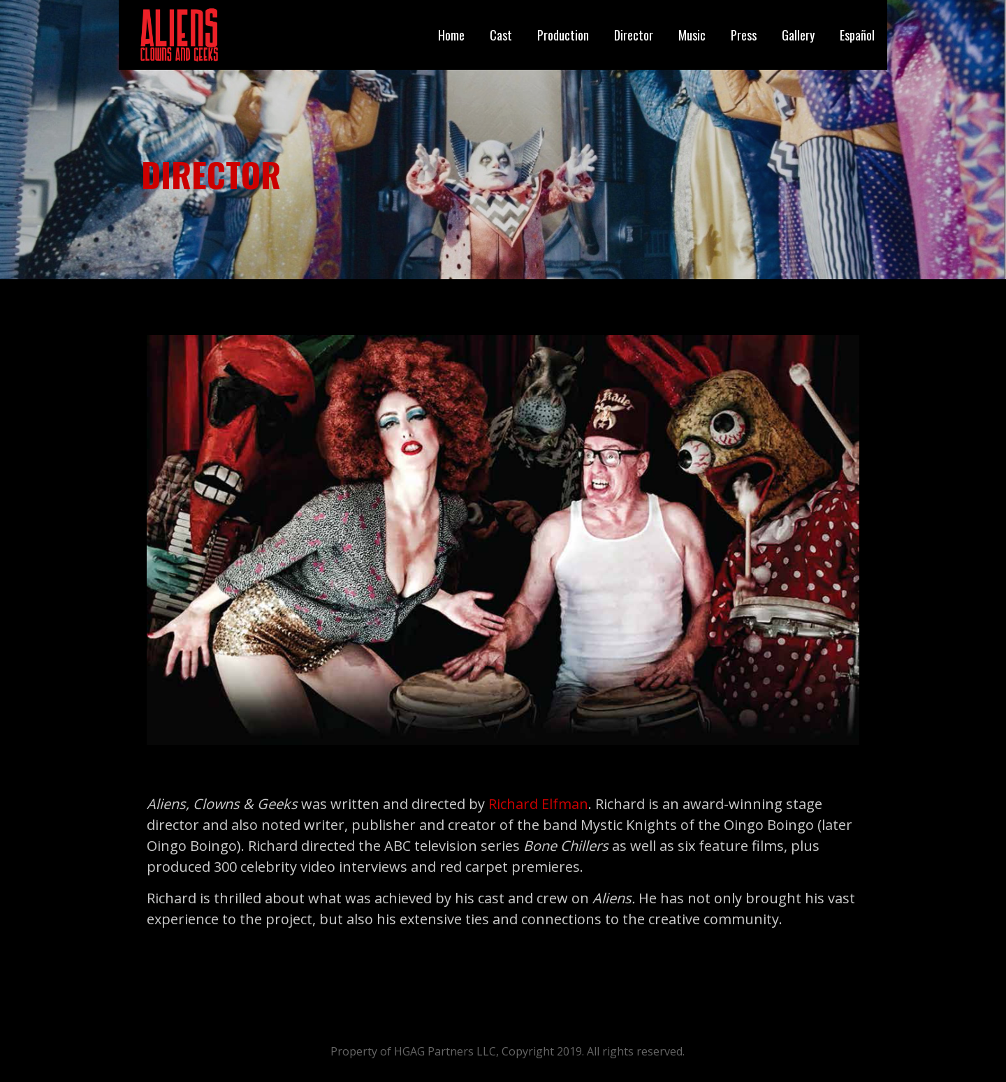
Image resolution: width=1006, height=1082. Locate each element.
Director (633, 35)
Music (692, 35)
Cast (501, 35)
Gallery (798, 35)
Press (744, 35)
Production (563, 35)
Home (451, 35)
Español (857, 35)
